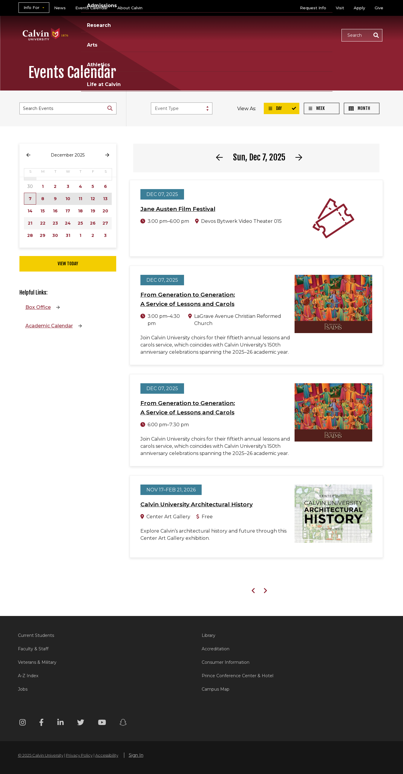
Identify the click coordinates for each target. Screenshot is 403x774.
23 (55, 223)
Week (317, 108)
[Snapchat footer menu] (123, 723)
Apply (359, 7)
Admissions (179, 35)
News (60, 7)
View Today (68, 263)
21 (30, 223)
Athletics (275, 35)
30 (55, 235)
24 (68, 223)
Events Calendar (91, 7)
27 (105, 223)
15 (42, 211)
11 (80, 198)
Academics (137, 35)
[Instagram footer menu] (22, 723)
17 (67, 211)
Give (379, 7)
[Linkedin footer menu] (60, 723)
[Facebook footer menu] (41, 723)
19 (93, 211)
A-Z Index (28, 675)
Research (217, 35)
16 (55, 211)
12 (93, 198)
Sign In (136, 755)
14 (30, 211)
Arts (246, 35)
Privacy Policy (79, 755)
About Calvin (129, 7)
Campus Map (215, 689)
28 (30, 235)
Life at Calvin (315, 35)
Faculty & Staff (33, 649)
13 (105, 198)
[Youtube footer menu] (102, 723)
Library (208, 635)
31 (68, 235)
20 (105, 211)
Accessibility (106, 755)
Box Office (38, 307)
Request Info (313, 7)
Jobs (22, 689)
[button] (361, 35)
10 (67, 198)
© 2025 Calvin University (40, 755)
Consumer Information (225, 662)
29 (42, 235)
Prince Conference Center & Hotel (237, 675)
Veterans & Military (37, 662)
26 (93, 223)
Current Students (36, 635)
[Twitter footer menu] (80, 723)
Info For (31, 7)
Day (275, 108)
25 (80, 223)
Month (359, 108)
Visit (340, 7)
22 (42, 223)
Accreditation (215, 649)
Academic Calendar (49, 326)
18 (80, 211)
